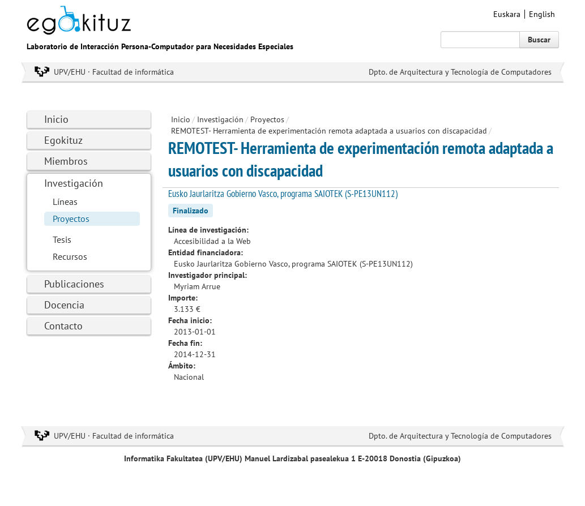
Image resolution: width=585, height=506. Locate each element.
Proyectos (71, 218)
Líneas (65, 201)
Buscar (539, 40)
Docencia (64, 304)
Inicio (56, 119)
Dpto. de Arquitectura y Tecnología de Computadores (460, 72)
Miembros (66, 161)
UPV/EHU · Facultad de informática (114, 72)
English (542, 14)
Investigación (73, 183)
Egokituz (63, 140)
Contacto (63, 325)
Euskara (506, 14)
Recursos (70, 256)
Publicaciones (74, 283)
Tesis (62, 239)
